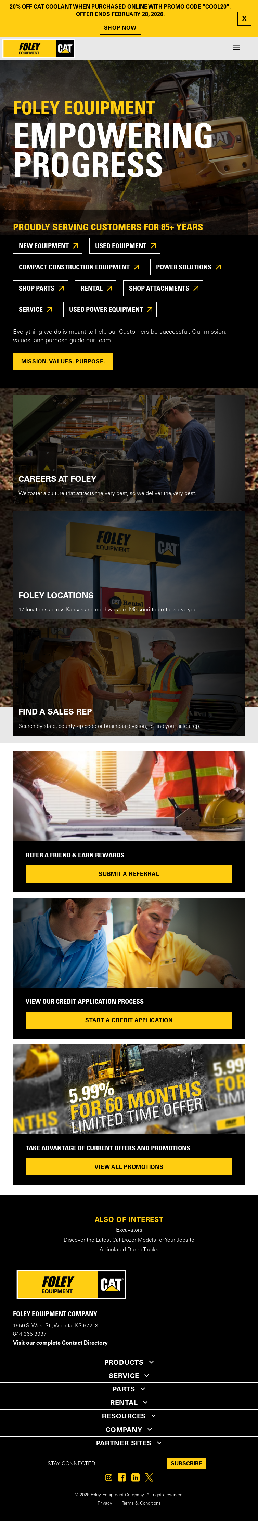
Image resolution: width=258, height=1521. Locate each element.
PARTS (124, 1389)
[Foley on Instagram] (108, 1479)
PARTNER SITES (124, 1443)
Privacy (105, 1503)
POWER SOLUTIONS (184, 267)
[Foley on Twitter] (149, 1479)
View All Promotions (128, 1166)
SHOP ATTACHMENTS (160, 288)
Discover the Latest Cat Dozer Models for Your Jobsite (129, 1240)
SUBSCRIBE (186, 1463)
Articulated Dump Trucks (129, 1250)
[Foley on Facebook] (122, 1479)
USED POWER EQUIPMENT (106, 309)
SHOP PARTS (37, 288)
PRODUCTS (124, 1362)
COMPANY (124, 1430)
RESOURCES (124, 1416)
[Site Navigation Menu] (236, 48)
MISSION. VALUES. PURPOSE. (63, 361)
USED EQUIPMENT (121, 246)
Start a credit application (129, 1020)
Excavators (129, 1230)
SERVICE (31, 309)
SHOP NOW (120, 27)
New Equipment (44, 246)
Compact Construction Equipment (75, 267)
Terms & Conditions (141, 1503)
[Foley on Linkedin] (135, 1479)
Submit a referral (129, 873)
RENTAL (92, 288)
